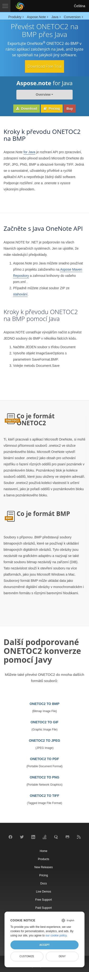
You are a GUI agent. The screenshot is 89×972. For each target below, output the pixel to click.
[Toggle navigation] (5, 6)
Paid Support (43, 907)
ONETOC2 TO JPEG (44, 740)
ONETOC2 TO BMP (45, 704)
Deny (62, 956)
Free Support (43, 899)
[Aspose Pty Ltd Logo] (20, 6)
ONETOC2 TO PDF (44, 759)
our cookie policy (56, 935)
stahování (20, 294)
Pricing (52, 108)
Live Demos (43, 891)
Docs (43, 883)
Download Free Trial (44, 66)
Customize (26, 956)
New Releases (43, 867)
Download (26, 108)
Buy (69, 108)
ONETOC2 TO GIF (45, 722)
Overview (43, 94)
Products (43, 859)
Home (43, 851)
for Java (29, 152)
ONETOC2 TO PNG (44, 777)
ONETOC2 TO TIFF (44, 796)
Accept (44, 944)
